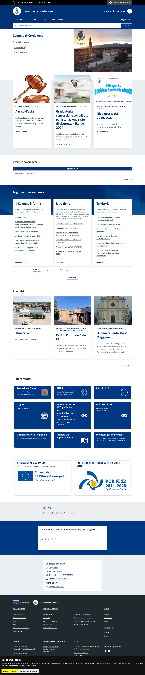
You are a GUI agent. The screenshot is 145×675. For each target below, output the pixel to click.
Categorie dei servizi (50, 609)
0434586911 (61, 575)
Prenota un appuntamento (64, 435)
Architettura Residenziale (31, 328)
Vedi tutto (127, 179)
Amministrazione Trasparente (54, 641)
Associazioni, (61, 328)
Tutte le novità (20, 52)
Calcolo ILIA (102, 388)
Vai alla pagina (22, 131)
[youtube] (117, 11)
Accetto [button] (5, 671)
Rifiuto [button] (14, 671)
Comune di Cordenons (28, 35)
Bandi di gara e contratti (51, 647)
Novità (106, 609)
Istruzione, (101, 106)
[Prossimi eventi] (130, 168)
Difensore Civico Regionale (32, 434)
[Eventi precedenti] (14, 168)
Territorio (102, 203)
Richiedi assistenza (56, 571)
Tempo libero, (71, 328)
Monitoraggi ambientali (109, 434)
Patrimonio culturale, (105, 328)
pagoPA (21, 404)
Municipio (22, 333)
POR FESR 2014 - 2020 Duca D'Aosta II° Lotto (99, 464)
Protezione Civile (26, 388)
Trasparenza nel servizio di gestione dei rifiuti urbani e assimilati (86, 647)
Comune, (18, 328)
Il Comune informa (22, 106)
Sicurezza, (60, 106)
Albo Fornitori (104, 404)
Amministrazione (19, 609)
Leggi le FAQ (53, 567)
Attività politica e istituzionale (73, 330)
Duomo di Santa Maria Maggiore (112, 335)
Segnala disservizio (56, 586)
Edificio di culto (118, 328)
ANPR (59, 388)
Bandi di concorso (49, 649)
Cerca (126, 25)
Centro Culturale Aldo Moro (71, 337)
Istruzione (63, 203)
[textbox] (72, 539)
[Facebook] (113, 11)
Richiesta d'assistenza (81, 653)
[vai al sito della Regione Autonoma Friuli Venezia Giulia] (33, 2)
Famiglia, (108, 106)
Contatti (16, 641)
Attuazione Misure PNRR (31, 463)
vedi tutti (72, 277)
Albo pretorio (47, 651)
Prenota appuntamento (58, 578)
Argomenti (125, 19)
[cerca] (129, 11)
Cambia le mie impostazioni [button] (28, 671)
